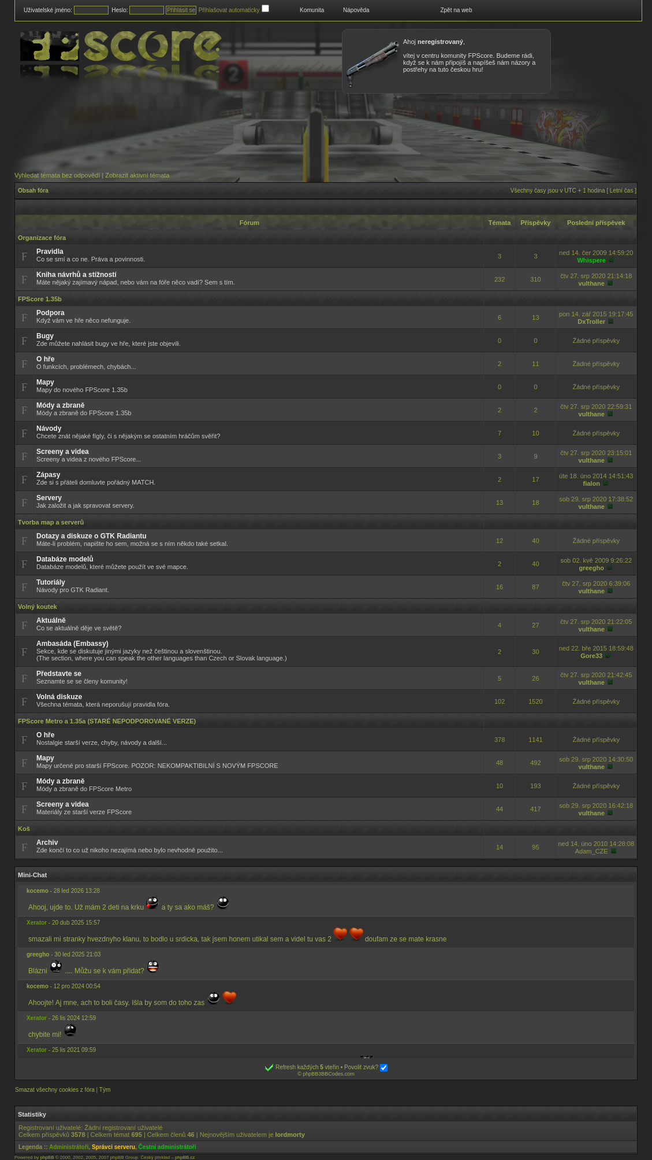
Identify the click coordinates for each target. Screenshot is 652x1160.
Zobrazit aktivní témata (137, 175)
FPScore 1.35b (40, 298)
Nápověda (356, 10)
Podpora (50, 313)
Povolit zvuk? (366, 1067)
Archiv (47, 842)
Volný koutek (37, 606)
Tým (104, 1090)
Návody (48, 428)
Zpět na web (456, 10)
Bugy (45, 336)
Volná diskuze (59, 697)
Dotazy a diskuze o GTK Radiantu (91, 536)
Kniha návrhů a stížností (76, 275)
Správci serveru (113, 1147)
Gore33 (591, 655)
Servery (49, 498)
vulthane (592, 283)
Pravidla (50, 251)
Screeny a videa (62, 452)
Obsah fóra (33, 190)
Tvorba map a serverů (51, 522)
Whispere (591, 260)
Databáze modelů (65, 559)
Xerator (37, 922)
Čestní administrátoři (167, 1147)
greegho (591, 567)
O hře (45, 359)
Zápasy (48, 475)
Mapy (45, 382)
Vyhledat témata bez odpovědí (57, 175)
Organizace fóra (42, 237)
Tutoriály (50, 582)
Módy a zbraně (60, 405)
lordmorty (290, 1134)
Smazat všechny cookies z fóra (55, 1090)
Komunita (312, 10)
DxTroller (591, 321)
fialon (591, 483)
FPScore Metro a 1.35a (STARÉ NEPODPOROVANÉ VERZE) (107, 721)
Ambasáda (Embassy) (72, 644)
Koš (24, 828)
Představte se (58, 674)
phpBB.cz (185, 1157)
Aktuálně (51, 620)
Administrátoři (68, 1147)
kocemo (38, 891)
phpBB (47, 1157)
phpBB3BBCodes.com (329, 1074)
